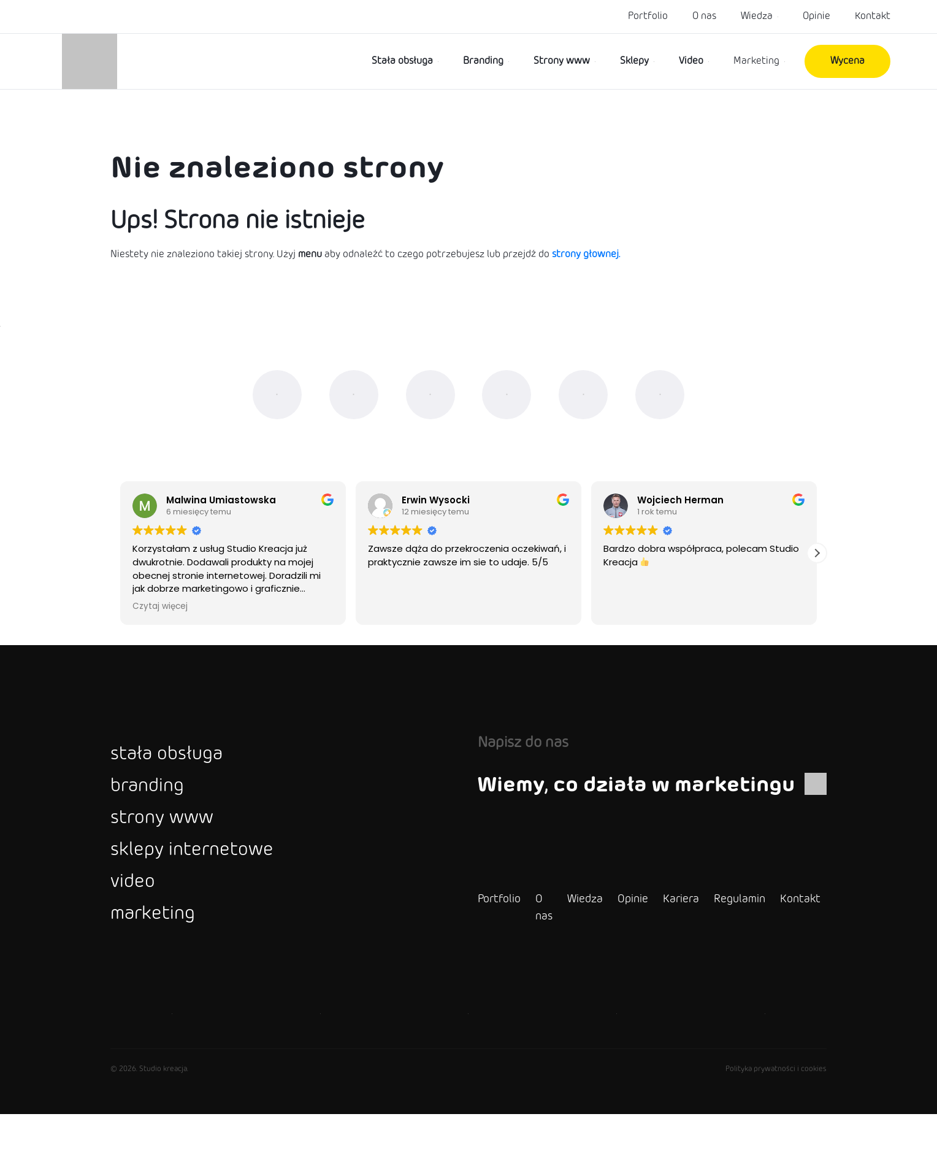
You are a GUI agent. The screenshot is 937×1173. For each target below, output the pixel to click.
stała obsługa (176, 775)
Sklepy (634, 61)
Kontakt (872, 16)
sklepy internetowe (206, 893)
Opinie (816, 16)
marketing (160, 971)
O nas (704, 16)
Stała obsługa (402, 61)
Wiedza (757, 16)
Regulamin (709, 958)
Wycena (847, 61)
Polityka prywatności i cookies (776, 1128)
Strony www (562, 61)
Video (691, 61)
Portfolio (648, 16)
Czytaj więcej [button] (160, 626)
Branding (483, 61)
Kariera (651, 958)
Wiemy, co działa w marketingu (637, 804)
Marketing (756, 61)
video (136, 932)
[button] (817, 573)
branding (153, 814)
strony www (172, 854)
